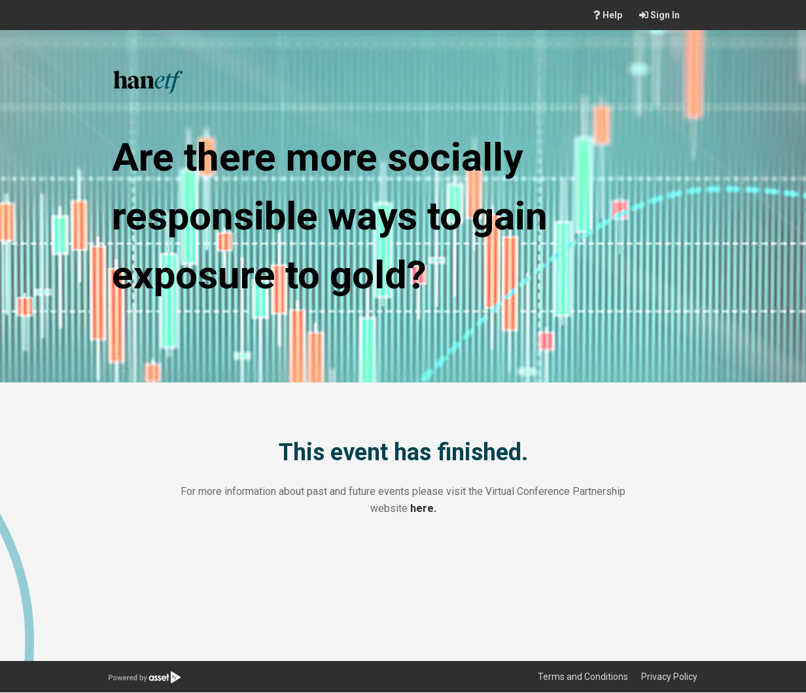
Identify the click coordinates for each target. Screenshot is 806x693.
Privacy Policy (669, 676)
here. (423, 508)
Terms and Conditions (583, 676)
